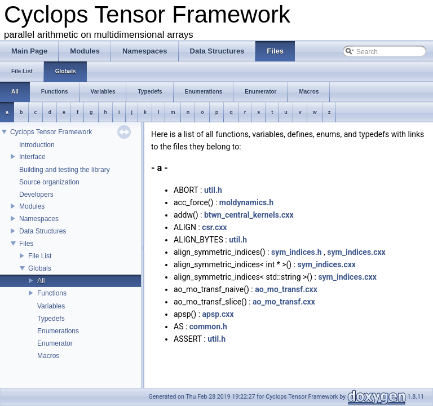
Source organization (49, 182)
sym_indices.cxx (356, 252)
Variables (51, 306)
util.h (213, 190)
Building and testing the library (64, 170)
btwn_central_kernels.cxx (249, 214)
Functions (52, 293)
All (41, 281)
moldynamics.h (246, 202)
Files (26, 244)
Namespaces (39, 219)
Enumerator (55, 343)
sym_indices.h (296, 252)
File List (39, 256)
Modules (32, 206)
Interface (32, 157)
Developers (36, 194)
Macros (48, 356)
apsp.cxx (218, 314)
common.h (208, 326)
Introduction (37, 145)
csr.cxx (214, 227)
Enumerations (58, 331)
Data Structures (42, 231)
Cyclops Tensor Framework (51, 132)
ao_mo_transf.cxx (286, 289)
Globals (39, 268)
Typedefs (51, 319)
